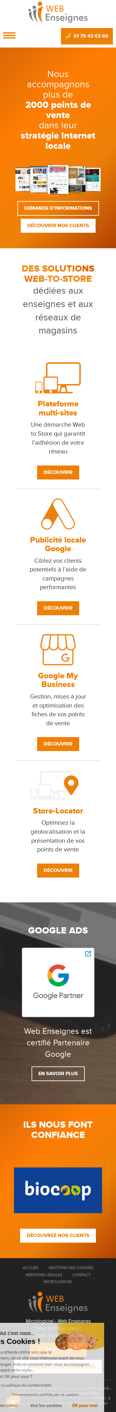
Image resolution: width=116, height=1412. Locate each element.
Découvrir (58, 472)
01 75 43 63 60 (87, 36)
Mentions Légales (44, 1274)
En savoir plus (58, 1073)
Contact (81, 1274)
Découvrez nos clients (58, 1235)
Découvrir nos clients (58, 225)
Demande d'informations (58, 208)
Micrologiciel (58, 1281)
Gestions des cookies (71, 1267)
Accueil (31, 1267)
